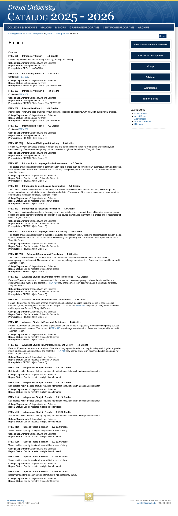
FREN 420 (53, 283)
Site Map (138, 124)
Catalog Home (15, 33)
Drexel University (15, 500)
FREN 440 (55, 328)
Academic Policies (142, 121)
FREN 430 (80, 305)
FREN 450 (60, 351)
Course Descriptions (33, 33)
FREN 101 (23, 77)
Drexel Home (140, 113)
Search (162, 36)
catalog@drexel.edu (146, 503)
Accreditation (140, 119)
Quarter (49, 33)
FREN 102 (23, 94)
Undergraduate (62, 33)
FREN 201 (23, 129)
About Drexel (140, 116)
